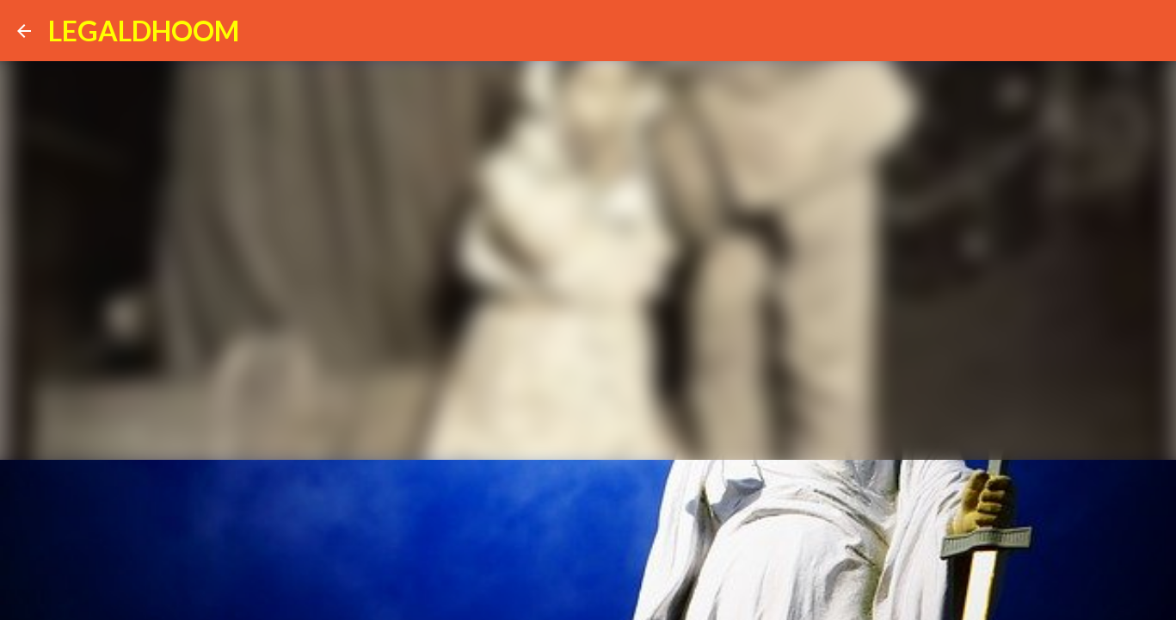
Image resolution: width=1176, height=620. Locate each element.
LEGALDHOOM (143, 30)
